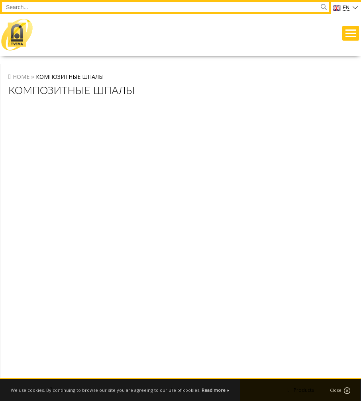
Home (21, 76)
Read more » (215, 390)
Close (340, 390)
